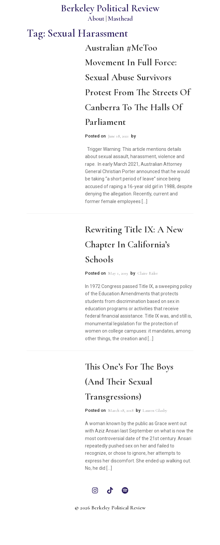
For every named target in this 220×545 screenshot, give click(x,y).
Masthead (120, 18)
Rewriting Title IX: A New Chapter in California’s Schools (134, 244)
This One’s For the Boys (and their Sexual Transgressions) (129, 381)
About (96, 18)
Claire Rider (147, 273)
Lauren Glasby (155, 410)
